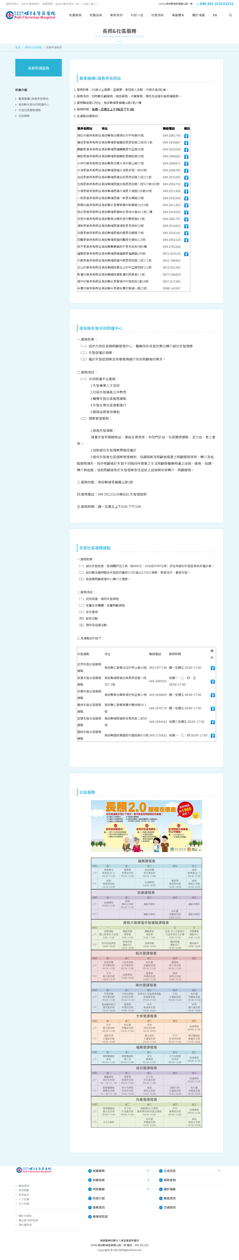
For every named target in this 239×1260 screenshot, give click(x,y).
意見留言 (24, 1194)
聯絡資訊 (24, 1185)
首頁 (18, 47)
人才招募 (24, 1199)
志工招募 (24, 1203)
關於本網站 (25, 1216)
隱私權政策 (25, 1225)
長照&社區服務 (33, 47)
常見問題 (24, 1190)
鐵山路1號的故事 (28, 1220)
